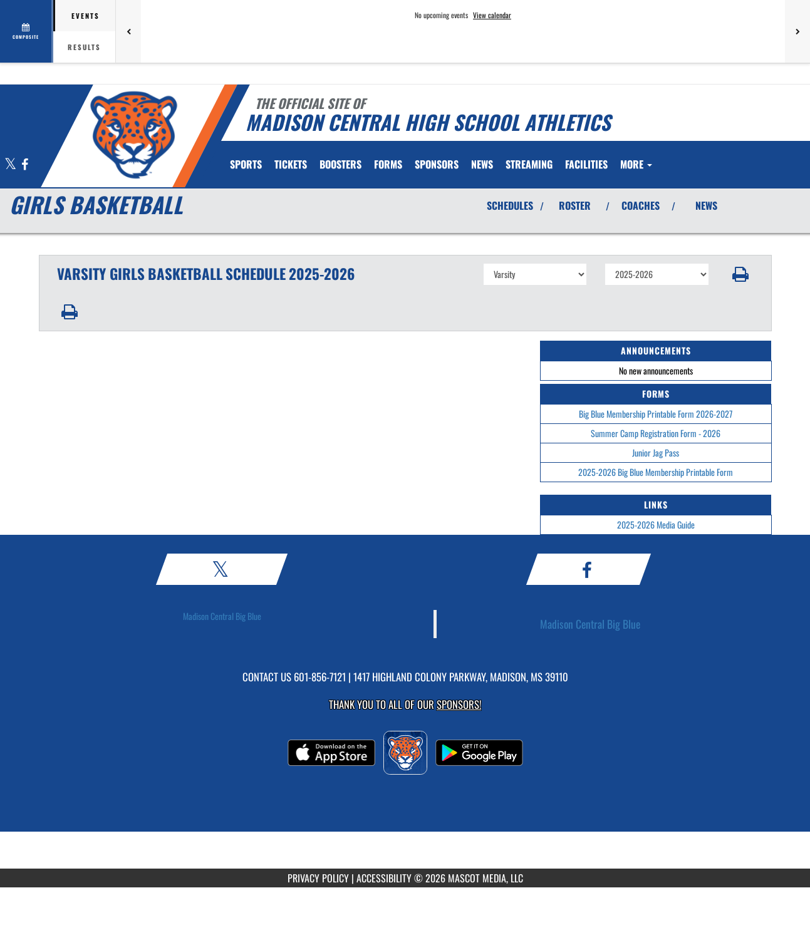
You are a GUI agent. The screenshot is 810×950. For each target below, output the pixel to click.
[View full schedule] (26, 31)
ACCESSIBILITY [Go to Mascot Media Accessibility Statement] (384, 877)
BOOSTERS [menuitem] (340, 164)
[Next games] (797, 31)
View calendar (492, 15)
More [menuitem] (636, 164)
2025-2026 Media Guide (656, 524)
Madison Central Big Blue (222, 615)
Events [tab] (85, 16)
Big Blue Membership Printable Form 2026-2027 (655, 413)
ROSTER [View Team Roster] (575, 205)
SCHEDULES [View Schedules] (510, 205)
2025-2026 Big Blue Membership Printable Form (655, 471)
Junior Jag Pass (655, 452)
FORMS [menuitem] (388, 164)
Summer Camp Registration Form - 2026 (655, 433)
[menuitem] (290, 164)
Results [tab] (84, 47)
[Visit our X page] (11, 165)
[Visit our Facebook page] (24, 165)
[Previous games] (128, 31)
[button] (740, 274)
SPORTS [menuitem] (246, 164)
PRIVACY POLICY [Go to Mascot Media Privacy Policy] (318, 877)
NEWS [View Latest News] (706, 205)
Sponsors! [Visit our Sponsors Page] (459, 704)
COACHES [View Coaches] (640, 205)
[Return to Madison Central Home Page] (133, 134)
